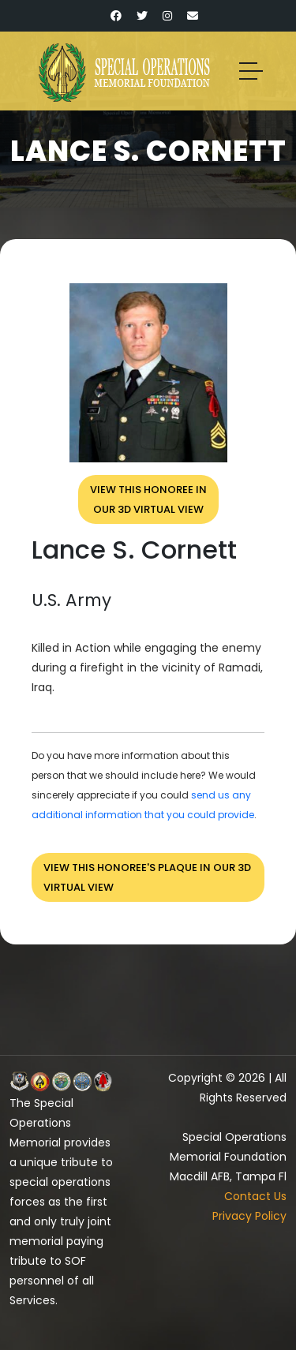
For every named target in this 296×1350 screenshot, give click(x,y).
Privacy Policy (249, 1216)
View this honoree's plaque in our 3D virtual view (147, 877)
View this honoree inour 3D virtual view (148, 499)
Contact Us (255, 1196)
